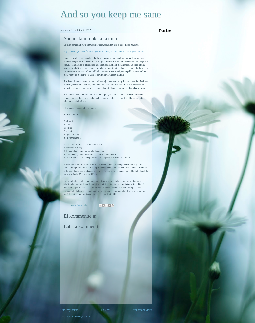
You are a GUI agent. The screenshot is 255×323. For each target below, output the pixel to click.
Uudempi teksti (69, 310)
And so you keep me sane (110, 14)
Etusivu (105, 310)
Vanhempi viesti (142, 310)
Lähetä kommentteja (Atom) (78, 316)
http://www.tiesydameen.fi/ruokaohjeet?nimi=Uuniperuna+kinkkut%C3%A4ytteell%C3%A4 (105, 51)
